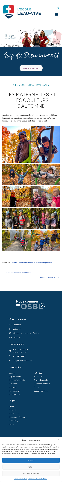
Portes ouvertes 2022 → (50, 277)
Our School (13, 413)
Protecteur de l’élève (42, 384)
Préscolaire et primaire (43, 262)
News (11, 424)
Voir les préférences (31, 473)
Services (12, 410)
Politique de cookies (20, 479)
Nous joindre (14, 394)
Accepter (31, 460)
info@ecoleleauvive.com (22, 360)
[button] (58, 440)
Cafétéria (13, 384)
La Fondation (14, 391)
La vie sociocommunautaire (22, 262)
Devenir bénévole (41, 380)
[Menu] (57, 14)
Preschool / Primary (17, 417)
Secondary (13, 421)
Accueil (12, 373)
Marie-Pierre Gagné (38, 85)
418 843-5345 (19, 356)
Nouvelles (13, 387)
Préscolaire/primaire (17, 380)
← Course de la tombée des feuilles (16, 273)
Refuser (31, 467)
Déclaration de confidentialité (37, 479)
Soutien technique (41, 391)
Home (11, 406)
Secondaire (38, 376)
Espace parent (15, 376)
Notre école (38, 373)
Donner (37, 387)
